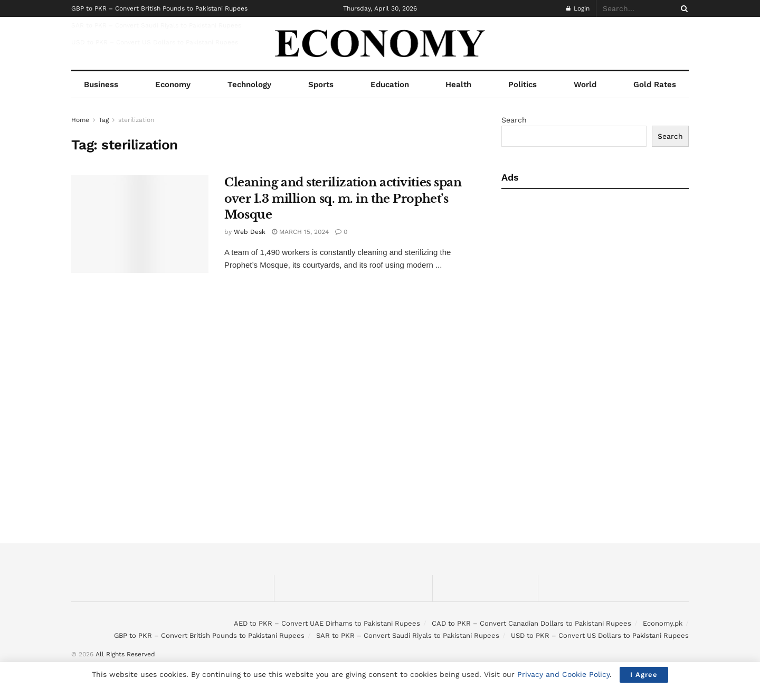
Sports (321, 84)
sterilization (136, 120)
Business (101, 84)
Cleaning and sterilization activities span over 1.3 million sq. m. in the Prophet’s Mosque (343, 198)
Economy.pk (662, 623)
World (585, 84)
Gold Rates (654, 84)
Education (389, 84)
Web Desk (249, 231)
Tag (104, 120)
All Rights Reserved (125, 654)
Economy (173, 84)
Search (514, 120)
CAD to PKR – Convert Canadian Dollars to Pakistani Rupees (531, 623)
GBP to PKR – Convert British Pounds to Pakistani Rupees (159, 8)
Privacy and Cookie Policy (563, 674)
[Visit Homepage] (380, 44)
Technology (249, 84)
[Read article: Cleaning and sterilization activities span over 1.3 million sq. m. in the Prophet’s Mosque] (139, 224)
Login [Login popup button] (578, 8)
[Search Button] (682, 8)
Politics (522, 84)
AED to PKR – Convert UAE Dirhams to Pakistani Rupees (327, 623)
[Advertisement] (592, 279)
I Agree (644, 674)
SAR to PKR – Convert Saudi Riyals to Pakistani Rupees (156, 25)
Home (80, 120)
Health (458, 84)
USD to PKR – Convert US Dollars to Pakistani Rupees (154, 42)
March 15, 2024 (300, 231)
